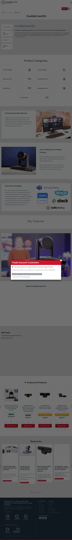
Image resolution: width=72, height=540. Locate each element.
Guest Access (16, 274)
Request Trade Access (35, 274)
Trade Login (25, 274)
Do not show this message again (21, 277)
